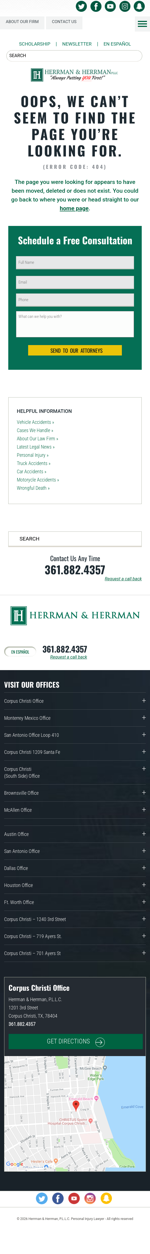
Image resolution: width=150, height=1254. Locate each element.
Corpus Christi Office (24, 701)
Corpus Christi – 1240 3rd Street (35, 919)
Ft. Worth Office (19, 902)
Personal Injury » (33, 455)
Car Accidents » (31, 471)
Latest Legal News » (36, 447)
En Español (117, 44)
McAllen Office (18, 810)
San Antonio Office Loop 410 (31, 735)
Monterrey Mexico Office (27, 718)
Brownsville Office (21, 793)
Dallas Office (16, 868)
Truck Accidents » (33, 463)
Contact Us (64, 21)
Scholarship (34, 44)
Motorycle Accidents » (38, 480)
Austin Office (16, 834)
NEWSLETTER (77, 44)
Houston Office (18, 885)
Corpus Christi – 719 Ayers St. (33, 936)
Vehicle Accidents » (35, 422)
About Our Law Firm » (37, 438)
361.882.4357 (75, 569)
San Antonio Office (22, 851)
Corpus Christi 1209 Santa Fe (32, 752)
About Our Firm (22, 21)
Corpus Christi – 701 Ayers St (32, 953)
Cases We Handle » (35, 430)
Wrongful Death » (33, 488)
